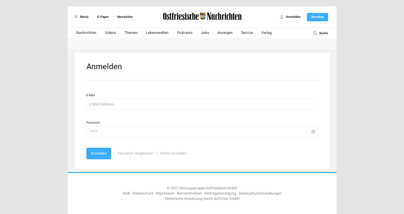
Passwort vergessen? (135, 153)
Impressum (165, 193)
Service (247, 32)
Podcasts (184, 32)
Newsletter (125, 17)
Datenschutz (143, 193)
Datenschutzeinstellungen (260, 193)
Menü (80, 17)
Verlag (266, 32)
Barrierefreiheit (189, 193)
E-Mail (90, 95)
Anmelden (99, 153)
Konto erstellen (173, 153)
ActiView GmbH (227, 198)
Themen (131, 32)
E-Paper (103, 17)
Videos (110, 32)
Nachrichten (86, 32)
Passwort (93, 122)
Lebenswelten (157, 32)
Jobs (205, 32)
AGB (126, 193)
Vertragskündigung (220, 193)
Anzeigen (225, 32)
